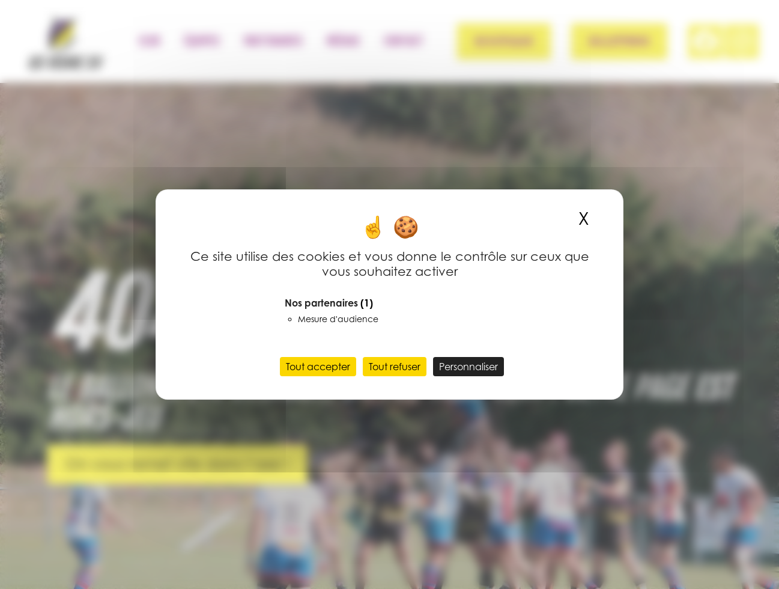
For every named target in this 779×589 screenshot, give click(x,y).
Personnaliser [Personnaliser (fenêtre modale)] (468, 367)
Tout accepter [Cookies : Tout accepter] (318, 367)
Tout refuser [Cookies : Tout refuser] (394, 367)
